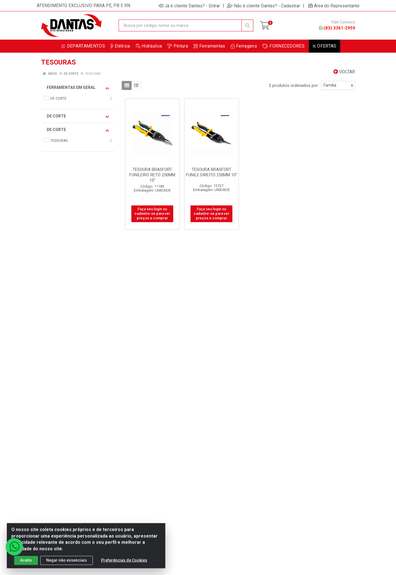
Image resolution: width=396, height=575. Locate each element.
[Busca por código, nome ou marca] (180, 25)
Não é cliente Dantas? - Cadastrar (263, 5)
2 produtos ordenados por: (294, 85)
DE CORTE (78, 116)
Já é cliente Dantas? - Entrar (189, 5)
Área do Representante (333, 5)
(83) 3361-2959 (337, 28)
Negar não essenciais (66, 564)
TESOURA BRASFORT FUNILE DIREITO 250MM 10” (211, 172)
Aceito (26, 564)
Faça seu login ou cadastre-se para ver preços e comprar (152, 213)
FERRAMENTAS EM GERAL (78, 87)
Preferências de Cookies (124, 564)
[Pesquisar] (247, 25)
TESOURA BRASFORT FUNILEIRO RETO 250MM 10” (152, 175)
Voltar (344, 71)
